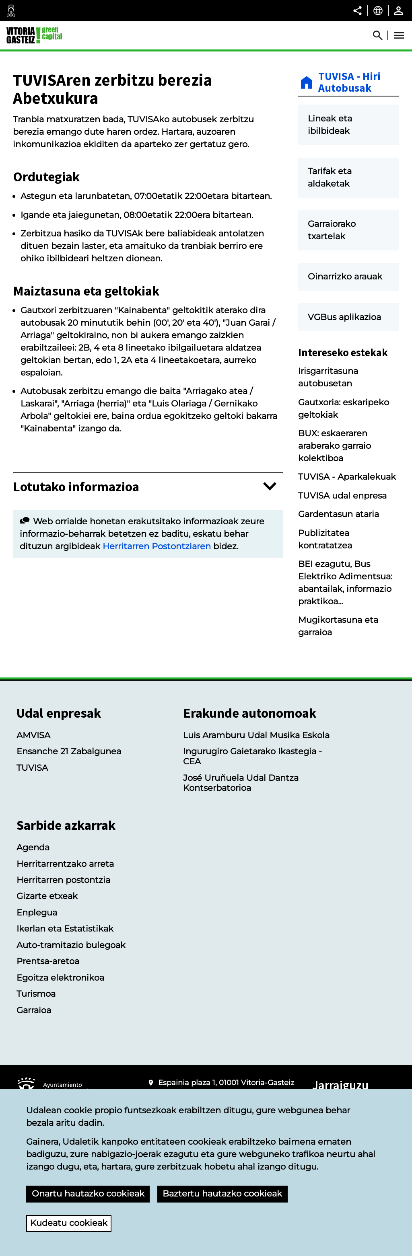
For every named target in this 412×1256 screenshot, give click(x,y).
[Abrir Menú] (399, 35)
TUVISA (32, 768)
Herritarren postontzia (63, 880)
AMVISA (33, 735)
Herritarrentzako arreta (65, 864)
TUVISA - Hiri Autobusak (349, 82)
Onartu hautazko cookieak (88, 1193)
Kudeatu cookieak (68, 1223)
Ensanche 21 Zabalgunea (68, 751)
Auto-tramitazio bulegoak (71, 945)
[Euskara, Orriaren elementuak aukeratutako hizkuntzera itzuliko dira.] (378, 10)
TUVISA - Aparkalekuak (347, 477)
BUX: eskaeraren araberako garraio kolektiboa (334, 445)
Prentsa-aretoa (47, 961)
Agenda (32, 847)
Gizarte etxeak (47, 896)
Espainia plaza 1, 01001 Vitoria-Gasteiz (226, 1082)
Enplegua (36, 912)
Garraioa (33, 1010)
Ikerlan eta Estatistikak (64, 929)
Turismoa (36, 994)
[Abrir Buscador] (381, 35)
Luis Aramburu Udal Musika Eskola (256, 735)
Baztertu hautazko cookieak (222, 1193)
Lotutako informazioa (76, 486)
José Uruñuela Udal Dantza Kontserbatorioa (241, 783)
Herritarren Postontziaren (157, 546)
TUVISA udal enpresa (342, 495)
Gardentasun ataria (338, 514)
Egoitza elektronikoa (60, 978)
